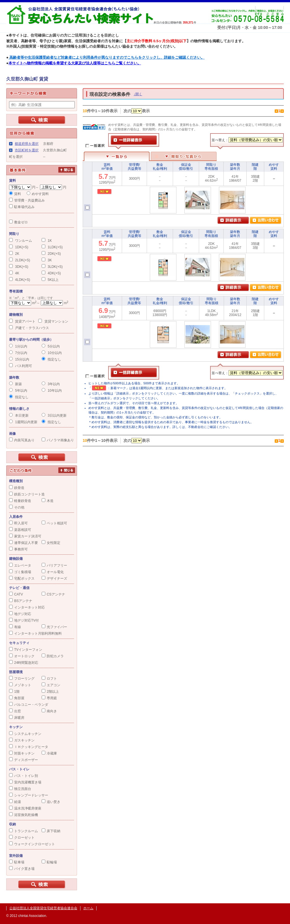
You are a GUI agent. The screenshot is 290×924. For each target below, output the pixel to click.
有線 (15, 627)
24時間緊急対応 (23, 663)
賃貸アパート (22, 321)
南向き (49, 711)
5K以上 (50, 280)
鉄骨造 (16, 488)
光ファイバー (54, 627)
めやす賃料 (38, 194)
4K (14, 273)
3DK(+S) (18, 267)
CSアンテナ (53, 594)
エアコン (51, 685)
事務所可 (18, 549)
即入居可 (18, 523)
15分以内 (19, 359)
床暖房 (16, 718)
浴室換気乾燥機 (23, 815)
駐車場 (16, 862)
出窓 (15, 711)
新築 (15, 384)
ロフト (49, 679)
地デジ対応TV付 (24, 620)
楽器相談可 (20, 530)
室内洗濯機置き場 (25, 782)
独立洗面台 (20, 789)
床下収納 (51, 831)
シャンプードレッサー (28, 795)
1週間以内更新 (23, 422)
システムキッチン (25, 734)
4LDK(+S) (19, 280)
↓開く (138, 94)
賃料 (15, 194)
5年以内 (18, 391)
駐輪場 (49, 862)
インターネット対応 (27, 607)
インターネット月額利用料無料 (35, 633)
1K (47, 241)
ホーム (88, 908)
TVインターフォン (25, 650)
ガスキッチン (22, 740)
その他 (16, 507)
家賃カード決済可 (25, 536)
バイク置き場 (22, 869)
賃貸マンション (53, 321)
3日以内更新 (54, 416)
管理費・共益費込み (27, 200)
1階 (14, 692)
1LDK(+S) (52, 247)
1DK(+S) (18, 247)
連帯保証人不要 (23, 543)
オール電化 (53, 572)
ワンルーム (20, 241)
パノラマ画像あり (58, 440)
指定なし (51, 359)
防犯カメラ (53, 656)
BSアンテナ (20, 601)
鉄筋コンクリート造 (27, 494)
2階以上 (50, 692)
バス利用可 (20, 366)
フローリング (22, 679)
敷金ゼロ (18, 222)
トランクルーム (23, 831)
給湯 (15, 802)
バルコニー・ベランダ (28, 705)
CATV (16, 594)
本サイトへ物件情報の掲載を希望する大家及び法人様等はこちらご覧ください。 (74, 63)
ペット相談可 (54, 523)
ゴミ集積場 (20, 572)
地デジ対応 (20, 614)
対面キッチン (22, 753)
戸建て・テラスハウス (29, 328)
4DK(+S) (51, 273)
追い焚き (51, 802)
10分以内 (52, 353)
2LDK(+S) (19, 260)
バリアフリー (54, 565)
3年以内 (51, 384)
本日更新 (19, 416)
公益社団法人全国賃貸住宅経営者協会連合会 (43, 908)
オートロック (22, 656)
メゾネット (20, 685)
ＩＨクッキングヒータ (28, 747)
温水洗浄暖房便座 (25, 808)
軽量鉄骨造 (20, 501)
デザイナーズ (54, 578)
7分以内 (18, 353)
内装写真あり (22, 440)
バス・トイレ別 (23, 776)
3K (47, 260)
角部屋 (16, 698)
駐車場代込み (22, 207)
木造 (48, 501)
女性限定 (51, 543)
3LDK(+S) (52, 267)
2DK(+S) (51, 254)
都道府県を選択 (27, 144)
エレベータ (20, 565)
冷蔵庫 (49, 753)
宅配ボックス (22, 578)
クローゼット (22, 838)
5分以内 (51, 346)
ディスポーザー (23, 760)
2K (14, 254)
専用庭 (49, 698)
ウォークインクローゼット (32, 844)
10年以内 (52, 391)
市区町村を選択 (27, 150)
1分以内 (18, 346)
